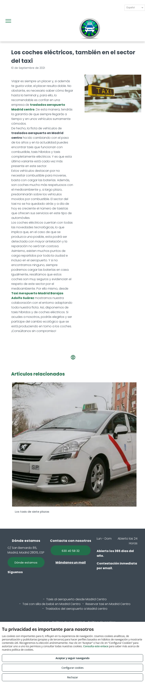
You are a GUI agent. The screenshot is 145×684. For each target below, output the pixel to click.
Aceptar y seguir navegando (72, 658)
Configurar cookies (73, 667)
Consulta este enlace (95, 646)
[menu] (8, 21)
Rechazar (72, 677)
